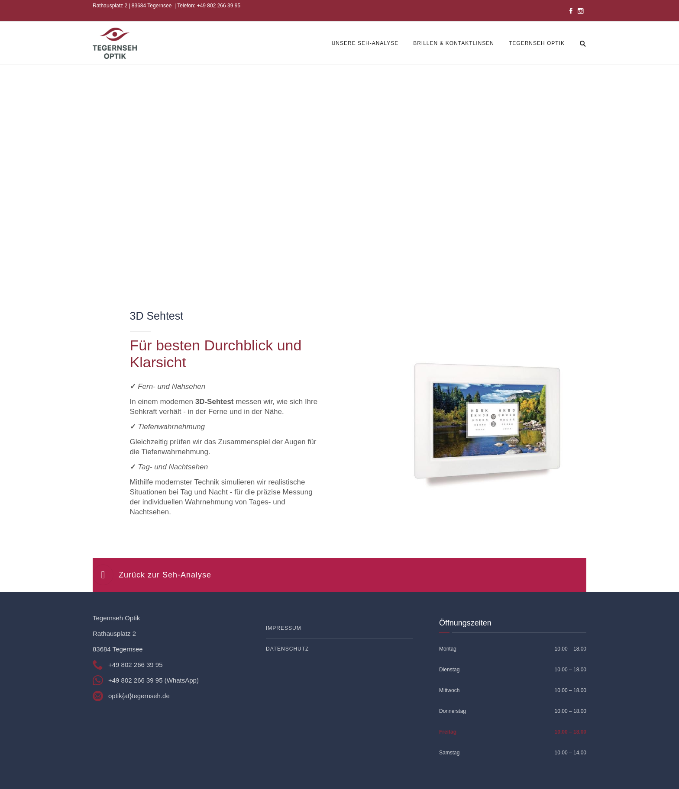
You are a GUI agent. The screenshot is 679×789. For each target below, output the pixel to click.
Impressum (283, 628)
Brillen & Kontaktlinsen (453, 43)
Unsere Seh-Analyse (365, 43)
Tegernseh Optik (537, 43)
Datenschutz (287, 649)
